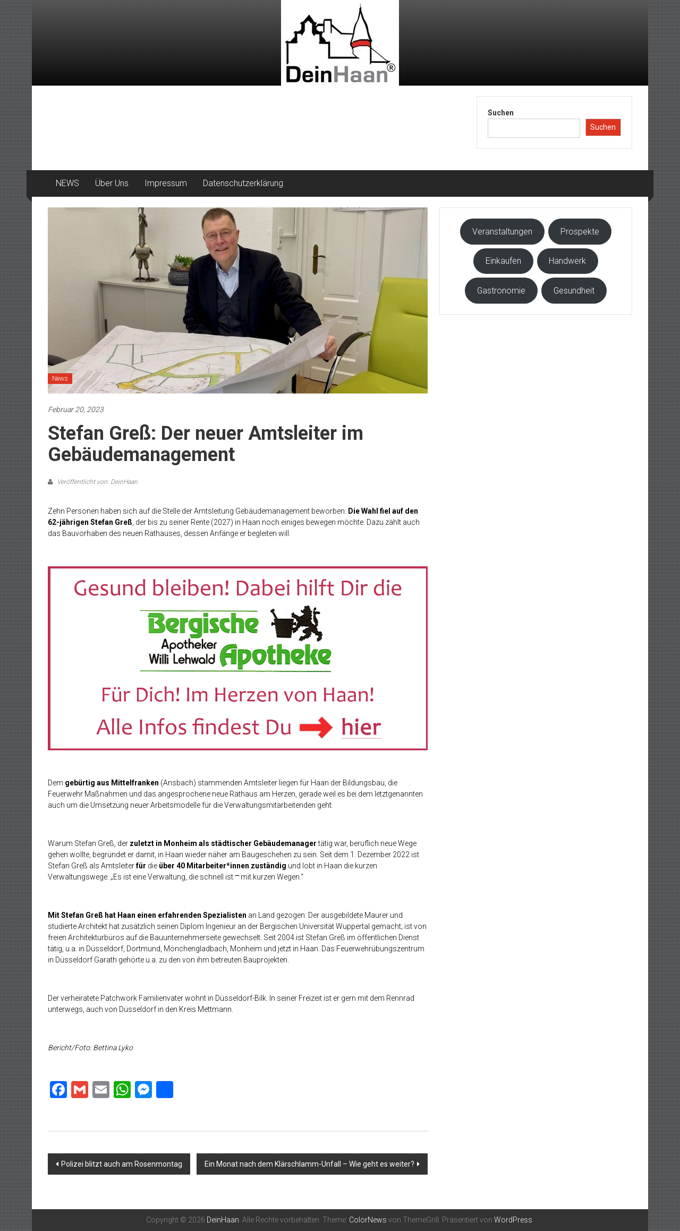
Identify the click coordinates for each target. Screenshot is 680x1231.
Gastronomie (501, 291)
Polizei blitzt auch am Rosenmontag (121, 1164)
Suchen (501, 112)
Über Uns (112, 183)
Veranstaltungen (502, 232)
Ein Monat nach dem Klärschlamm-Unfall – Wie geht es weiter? (309, 1164)
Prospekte (579, 232)
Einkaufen (503, 261)
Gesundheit (574, 291)
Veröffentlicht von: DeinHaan (96, 481)
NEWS (67, 183)
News (60, 378)
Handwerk (567, 261)
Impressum (165, 183)
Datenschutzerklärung (243, 183)
